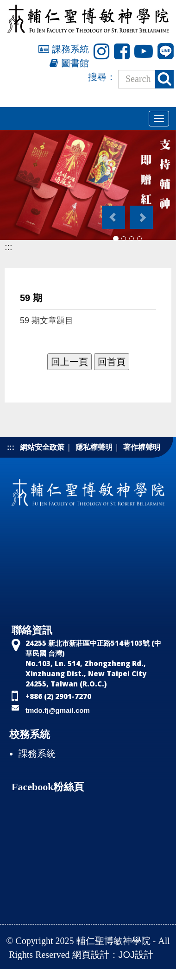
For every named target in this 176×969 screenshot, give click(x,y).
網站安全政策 (42, 447)
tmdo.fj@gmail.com (57, 710)
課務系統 (63, 49)
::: (9, 247)
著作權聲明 (141, 447)
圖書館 (69, 63)
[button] (113, 213)
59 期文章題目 (46, 320)
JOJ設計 (136, 955)
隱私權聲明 (94, 447)
